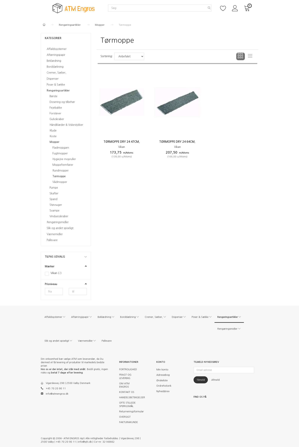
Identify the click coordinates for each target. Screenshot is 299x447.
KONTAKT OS (126, 392)
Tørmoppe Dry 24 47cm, (122, 141)
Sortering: (106, 56)
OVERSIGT (125, 417)
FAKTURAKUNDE (128, 422)
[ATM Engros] (73, 8)
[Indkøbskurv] (247, 8)
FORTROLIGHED (128, 369)
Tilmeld (201, 380)
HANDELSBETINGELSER (130, 397)
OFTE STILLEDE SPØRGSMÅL (127, 404)
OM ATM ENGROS (124, 385)
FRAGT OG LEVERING (125, 376)
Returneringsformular (130, 411)
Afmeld (215, 380)
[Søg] (209, 8)
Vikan (121, 147)
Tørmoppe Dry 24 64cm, (177, 141)
